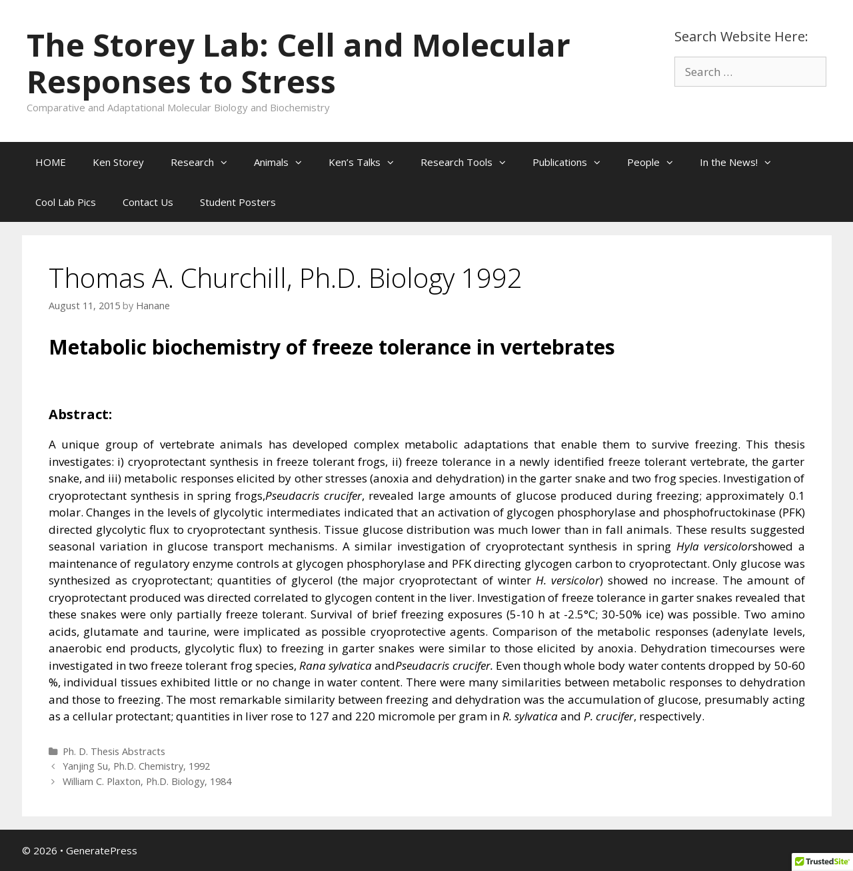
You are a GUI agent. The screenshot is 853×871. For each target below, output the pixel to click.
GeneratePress (101, 850)
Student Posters (238, 202)
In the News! (742, 162)
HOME (50, 162)
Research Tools (470, 162)
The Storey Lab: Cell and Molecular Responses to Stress (298, 63)
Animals (284, 162)
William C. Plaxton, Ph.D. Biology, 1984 (147, 781)
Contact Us (148, 202)
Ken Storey (118, 162)
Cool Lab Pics (65, 202)
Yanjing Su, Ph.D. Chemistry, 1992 (136, 766)
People (656, 162)
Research (206, 162)
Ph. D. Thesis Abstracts (114, 751)
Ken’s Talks (368, 162)
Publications (573, 162)
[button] (227, 162)
